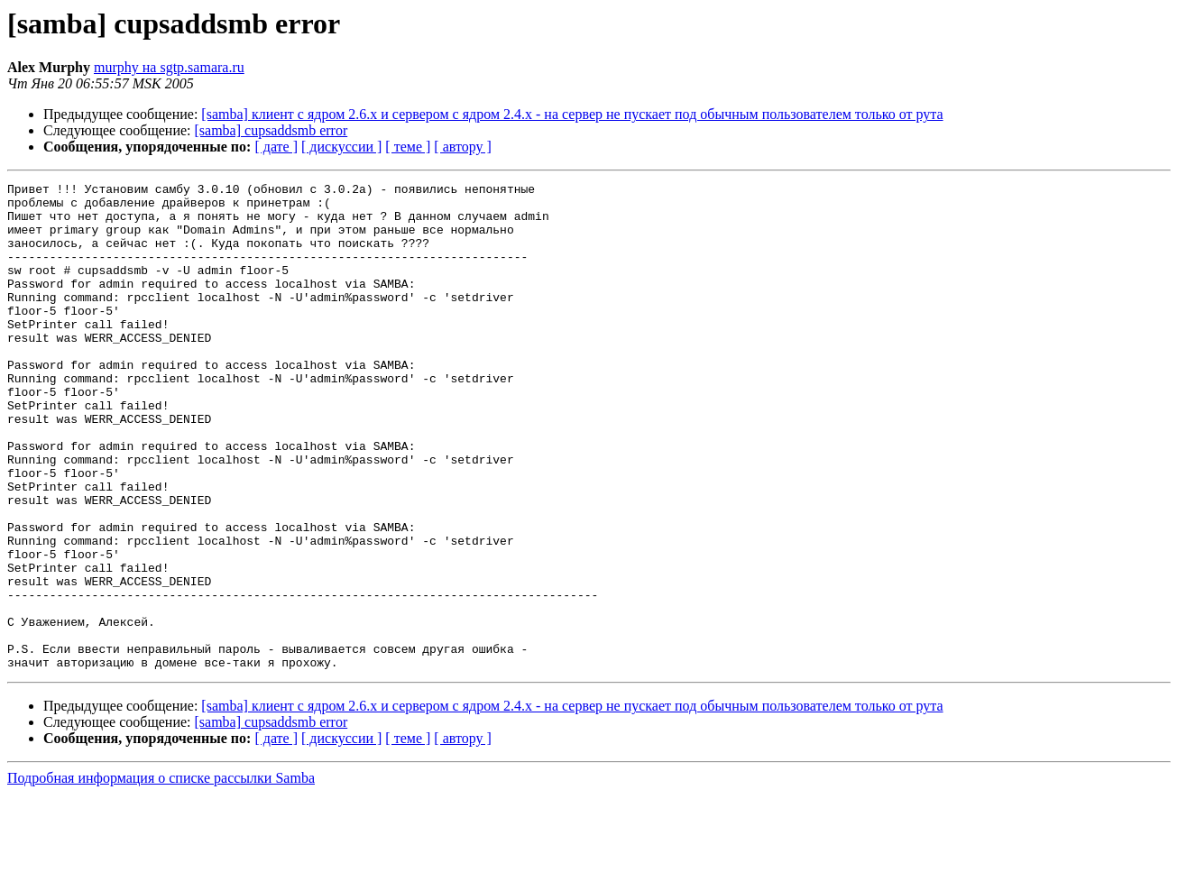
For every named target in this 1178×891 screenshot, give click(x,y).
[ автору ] (462, 146)
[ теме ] (407, 146)
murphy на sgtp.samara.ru (169, 67)
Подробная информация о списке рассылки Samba (161, 875)
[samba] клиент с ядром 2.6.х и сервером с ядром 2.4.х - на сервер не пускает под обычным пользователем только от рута (572, 114)
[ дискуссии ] (341, 146)
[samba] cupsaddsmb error (271, 130)
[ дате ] (276, 146)
